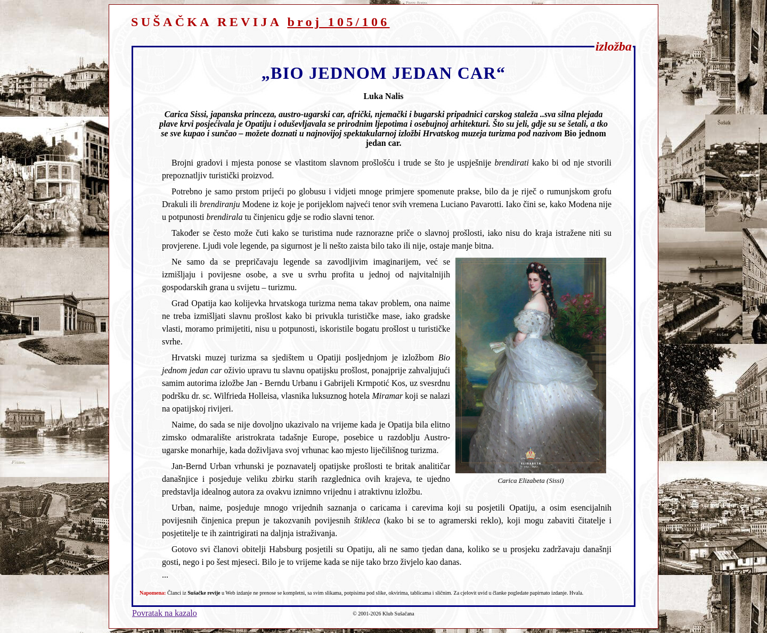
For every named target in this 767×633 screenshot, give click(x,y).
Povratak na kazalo (164, 613)
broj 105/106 (338, 22)
